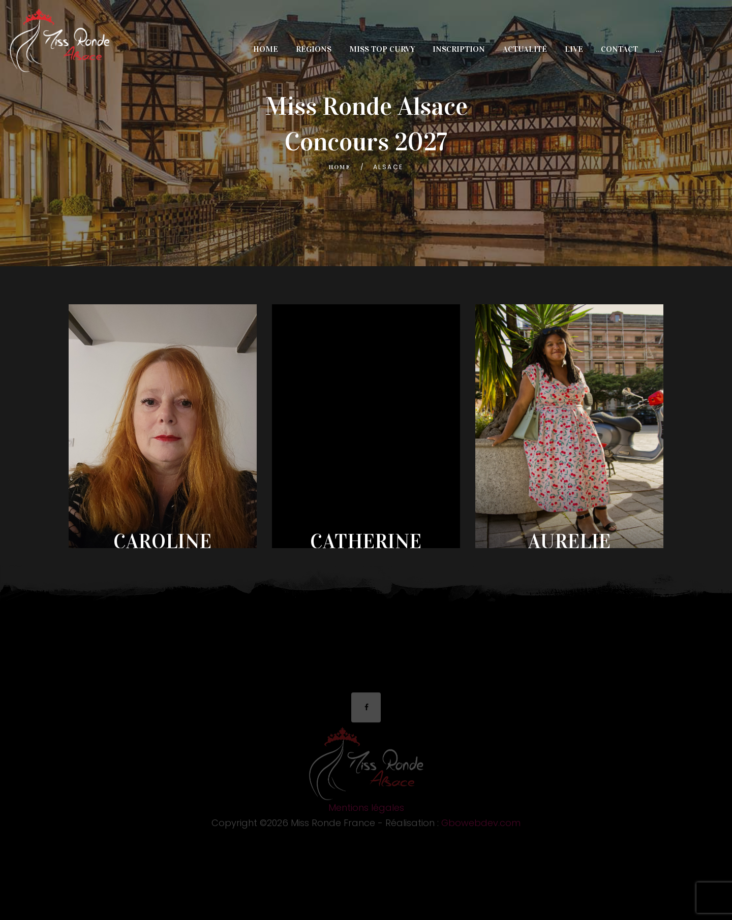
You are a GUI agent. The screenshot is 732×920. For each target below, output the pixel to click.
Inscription (459, 49)
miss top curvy (382, 49)
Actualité (525, 49)
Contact (619, 49)
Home (265, 49)
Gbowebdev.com (481, 825)
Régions (313, 49)
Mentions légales (366, 810)
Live (574, 49)
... (659, 49)
